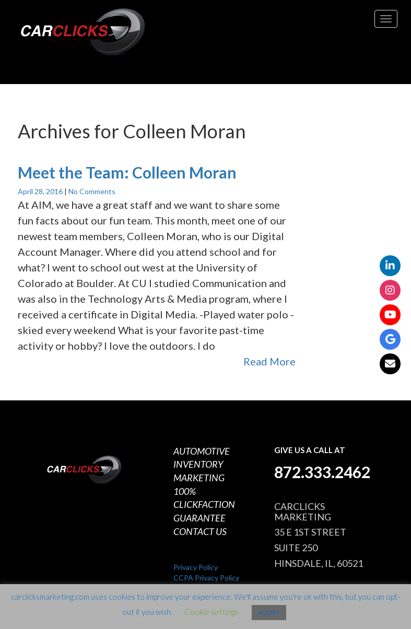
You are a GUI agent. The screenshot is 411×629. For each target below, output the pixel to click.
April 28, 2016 (41, 191)
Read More (269, 361)
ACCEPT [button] (269, 612)
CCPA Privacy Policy (206, 577)
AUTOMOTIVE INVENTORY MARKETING (201, 464)
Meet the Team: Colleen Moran (127, 172)
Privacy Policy (195, 567)
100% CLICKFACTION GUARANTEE (204, 504)
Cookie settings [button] (211, 611)
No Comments (91, 191)
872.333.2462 (322, 471)
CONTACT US (200, 531)
